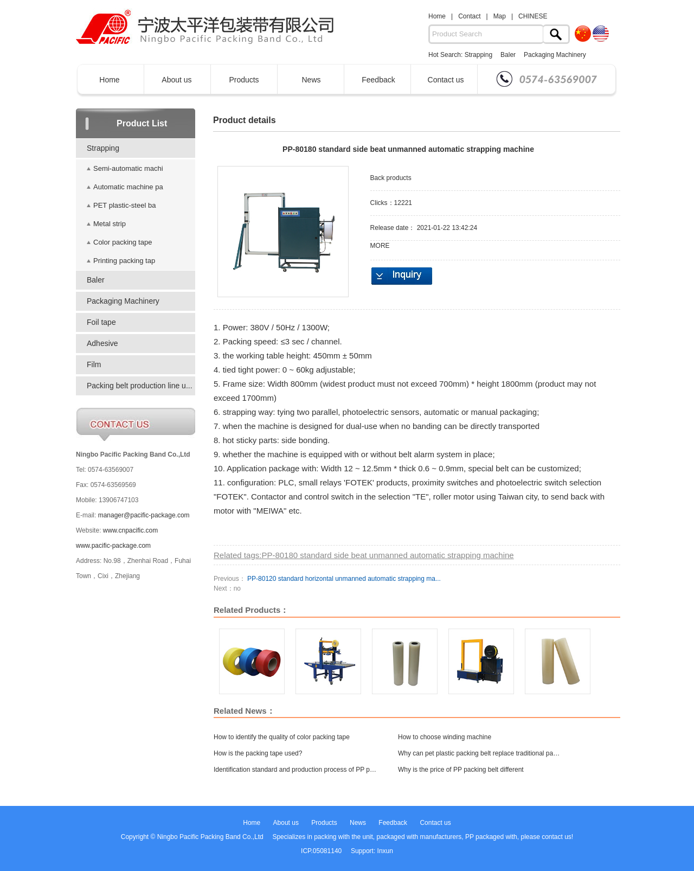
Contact (469, 16)
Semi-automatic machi (128, 168)
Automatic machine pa (128, 187)
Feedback (378, 79)
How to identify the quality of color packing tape (282, 737)
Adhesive (102, 343)
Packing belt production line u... (139, 385)
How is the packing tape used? (258, 753)
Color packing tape (122, 242)
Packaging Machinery (555, 55)
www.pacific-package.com (113, 545)
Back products (391, 178)
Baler (508, 55)
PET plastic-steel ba (124, 205)
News (310, 79)
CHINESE (532, 16)
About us (176, 79)
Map (499, 16)
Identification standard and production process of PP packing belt (295, 769)
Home (437, 16)
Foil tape (101, 322)
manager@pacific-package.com (144, 515)
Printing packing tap (124, 261)
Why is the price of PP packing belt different (461, 769)
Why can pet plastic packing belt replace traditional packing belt (479, 753)
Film (94, 364)
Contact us (446, 79)
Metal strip (109, 224)
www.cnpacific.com (130, 530)
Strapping (478, 55)
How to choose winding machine (444, 737)
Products (244, 79)
